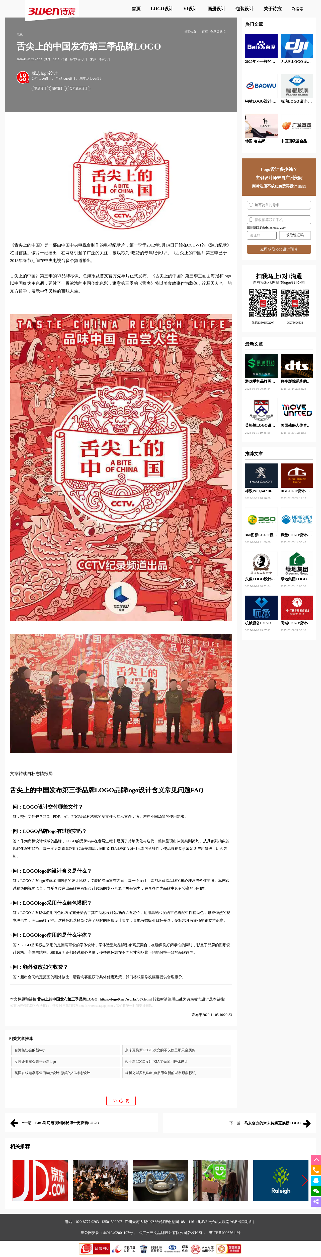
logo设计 (139, 790)
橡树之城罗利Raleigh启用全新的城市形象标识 (160, 1073)
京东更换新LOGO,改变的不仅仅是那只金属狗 (160, 1050)
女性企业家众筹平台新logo (35, 1062)
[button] (16, 1180)
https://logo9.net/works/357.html (126, 999)
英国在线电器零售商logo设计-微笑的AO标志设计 (52, 1073)
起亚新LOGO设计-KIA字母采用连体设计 (156, 1062)
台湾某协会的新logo (30, 1050)
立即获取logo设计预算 (278, 249)
